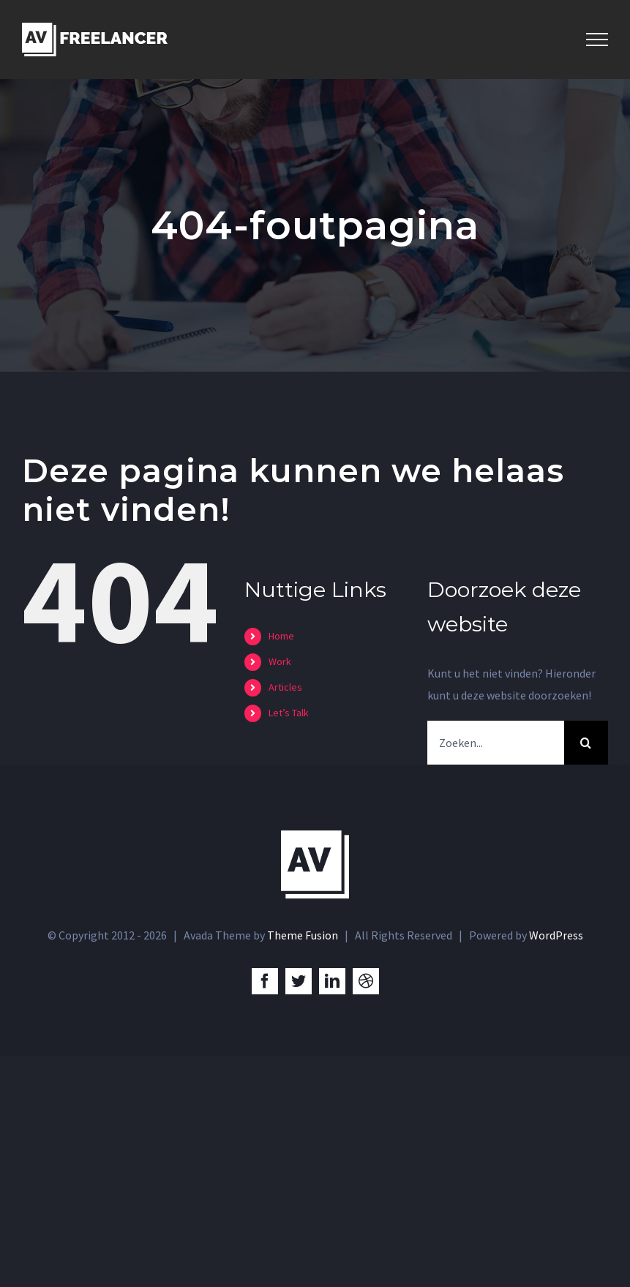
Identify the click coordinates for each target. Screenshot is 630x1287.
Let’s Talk (289, 712)
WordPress (556, 935)
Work (280, 661)
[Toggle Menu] (597, 39)
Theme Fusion (302, 935)
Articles (285, 687)
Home (281, 635)
